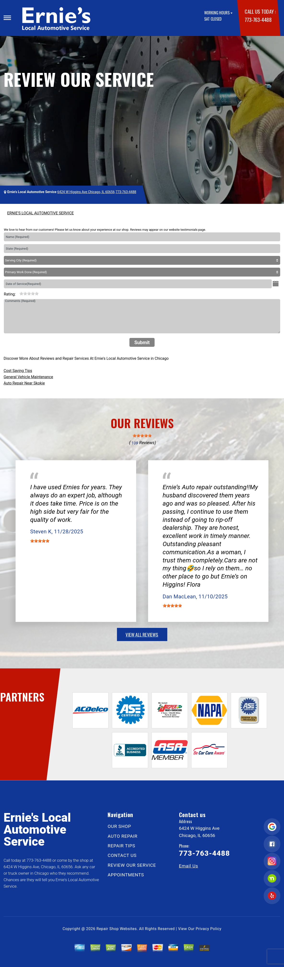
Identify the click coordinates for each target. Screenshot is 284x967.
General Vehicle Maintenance (28, 377)
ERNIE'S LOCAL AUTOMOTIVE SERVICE (40, 213)
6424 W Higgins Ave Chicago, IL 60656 (86, 192)
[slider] (29, 293)
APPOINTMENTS (126, 875)
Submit (142, 342)
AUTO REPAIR (122, 836)
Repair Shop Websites (117, 928)
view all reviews (142, 634)
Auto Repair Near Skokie (24, 383)
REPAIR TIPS (121, 846)
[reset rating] (17, 293)
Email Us (188, 866)
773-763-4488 (258, 19)
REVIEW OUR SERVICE (132, 865)
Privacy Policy (208, 928)
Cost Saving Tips (18, 370)
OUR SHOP (119, 826)
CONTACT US (122, 855)
